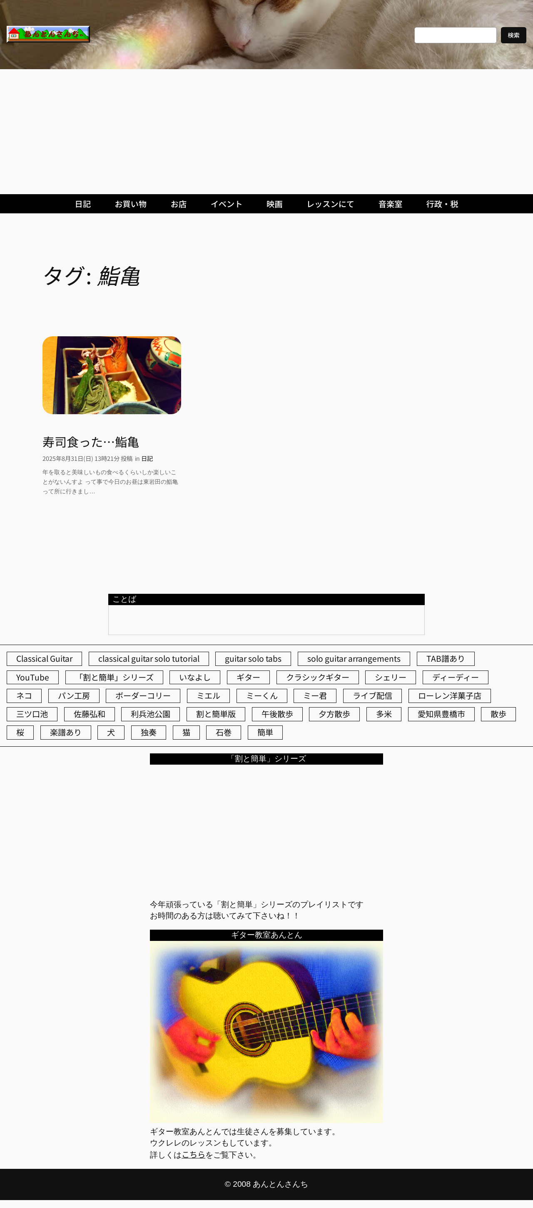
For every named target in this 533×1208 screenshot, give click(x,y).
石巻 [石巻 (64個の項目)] (224, 732)
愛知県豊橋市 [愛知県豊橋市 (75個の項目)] (441, 714)
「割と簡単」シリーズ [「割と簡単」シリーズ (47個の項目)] (114, 677)
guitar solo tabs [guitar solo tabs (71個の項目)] (253, 658)
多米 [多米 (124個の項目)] (384, 714)
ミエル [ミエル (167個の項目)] (208, 695)
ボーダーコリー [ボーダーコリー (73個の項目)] (143, 695)
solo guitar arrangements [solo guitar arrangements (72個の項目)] (354, 658)
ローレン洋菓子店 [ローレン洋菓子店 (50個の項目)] (449, 695)
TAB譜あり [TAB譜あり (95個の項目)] (445, 658)
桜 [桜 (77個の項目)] (20, 732)
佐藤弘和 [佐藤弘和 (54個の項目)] (89, 714)
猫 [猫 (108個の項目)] (186, 732)
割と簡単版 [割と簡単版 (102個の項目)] (216, 714)
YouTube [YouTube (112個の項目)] (32, 677)
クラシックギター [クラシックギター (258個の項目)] (317, 677)
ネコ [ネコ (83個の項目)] (24, 695)
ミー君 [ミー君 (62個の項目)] (315, 695)
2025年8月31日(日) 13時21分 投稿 (87, 458)
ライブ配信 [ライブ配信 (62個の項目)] (372, 695)
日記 (147, 458)
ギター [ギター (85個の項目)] (248, 677)
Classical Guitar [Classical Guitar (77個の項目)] (44, 658)
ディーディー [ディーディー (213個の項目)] (455, 677)
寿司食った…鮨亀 (90, 441)
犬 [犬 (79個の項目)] (111, 732)
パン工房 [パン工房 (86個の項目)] (74, 695)
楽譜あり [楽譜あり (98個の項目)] (66, 732)
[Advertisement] (266, 131)
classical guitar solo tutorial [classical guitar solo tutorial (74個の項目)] (148, 658)
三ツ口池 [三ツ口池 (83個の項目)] (32, 714)
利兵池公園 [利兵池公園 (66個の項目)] (150, 714)
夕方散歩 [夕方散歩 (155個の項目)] (334, 714)
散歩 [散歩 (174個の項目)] (498, 714)
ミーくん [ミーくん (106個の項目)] (262, 695)
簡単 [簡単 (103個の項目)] (265, 732)
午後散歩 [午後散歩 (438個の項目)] (277, 714)
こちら (193, 1154)
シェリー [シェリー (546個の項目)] (390, 677)
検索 (514, 34)
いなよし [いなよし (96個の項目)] (195, 677)
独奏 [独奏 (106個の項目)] (149, 732)
